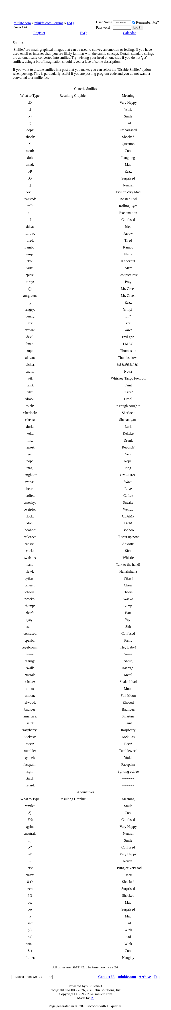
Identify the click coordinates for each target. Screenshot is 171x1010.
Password (103, 27)
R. (92, 998)
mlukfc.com (22, 23)
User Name (104, 22)
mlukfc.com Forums (48, 23)
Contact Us (106, 977)
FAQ (70, 23)
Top (156, 977)
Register (39, 33)
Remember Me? (145, 22)
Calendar (129, 33)
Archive (145, 977)
